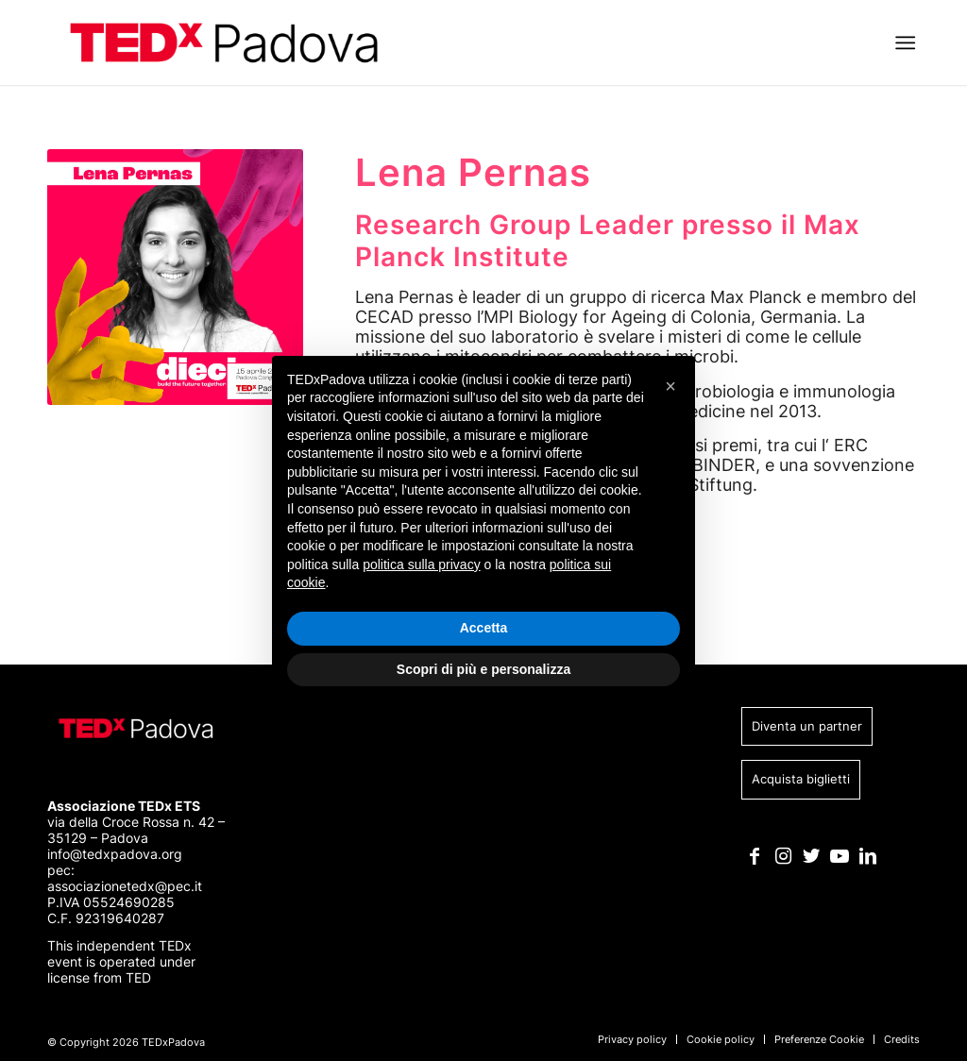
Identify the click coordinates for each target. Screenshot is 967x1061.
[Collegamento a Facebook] (755, 856)
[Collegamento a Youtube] (840, 856)
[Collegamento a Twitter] (811, 856)
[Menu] (905, 42)
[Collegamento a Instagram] (783, 856)
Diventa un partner (807, 725)
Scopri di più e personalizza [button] (483, 669)
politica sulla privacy (422, 564)
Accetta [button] (484, 627)
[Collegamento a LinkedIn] (868, 856)
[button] (670, 386)
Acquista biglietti (801, 778)
